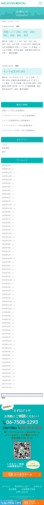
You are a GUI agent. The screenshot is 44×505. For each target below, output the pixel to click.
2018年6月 (6, 362)
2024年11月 (7, 208)
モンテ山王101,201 (14, 71)
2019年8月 (6, 316)
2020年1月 (6, 298)
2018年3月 (6, 373)
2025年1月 (6, 201)
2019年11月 (7, 305)
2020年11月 (7, 280)
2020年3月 (6, 291)
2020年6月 (6, 283)
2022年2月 (6, 269)
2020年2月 (6, 294)
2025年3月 (6, 194)
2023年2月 (6, 255)
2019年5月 (6, 326)
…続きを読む (13, 53)
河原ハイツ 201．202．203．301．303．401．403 (20, 34)
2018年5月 (6, 366)
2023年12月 (7, 233)
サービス (6, 486)
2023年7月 (6, 251)
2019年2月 (6, 334)
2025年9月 (6, 183)
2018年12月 (7, 341)
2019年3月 (6, 330)
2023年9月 (6, 244)
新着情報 (5, 148)
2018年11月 (7, 344)
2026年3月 (6, 165)
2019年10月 (7, 309)
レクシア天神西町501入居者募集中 (16, 120)
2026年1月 (6, 169)
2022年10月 (7, 258)
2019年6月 (6, 323)
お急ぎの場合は (21, 427)
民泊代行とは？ (22, 486)
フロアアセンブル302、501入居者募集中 (18, 130)
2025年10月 (7, 180)
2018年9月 (6, 351)
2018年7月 (6, 359)
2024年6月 (6, 223)
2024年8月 (6, 215)
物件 (18, 26)
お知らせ (38, 486)
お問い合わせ (22, 492)
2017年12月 (7, 384)
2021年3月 (6, 273)
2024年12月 (7, 205)
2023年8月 (6, 248)
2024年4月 (6, 226)
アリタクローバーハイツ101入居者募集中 (18, 115)
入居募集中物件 (28, 489)
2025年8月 (6, 187)
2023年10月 (7, 240)
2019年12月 (7, 301)
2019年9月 (6, 312)
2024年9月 (6, 212)
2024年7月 (6, 219)
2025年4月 (6, 190)
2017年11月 (7, 387)
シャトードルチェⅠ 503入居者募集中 (17, 125)
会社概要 (13, 489)
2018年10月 (7, 348)
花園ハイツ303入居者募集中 (13, 110)
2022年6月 (6, 266)
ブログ (4, 144)
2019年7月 (6, 319)
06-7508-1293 (22, 422)
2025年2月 (6, 197)
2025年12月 (7, 172)
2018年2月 (6, 377)
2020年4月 (6, 287)
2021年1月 (6, 276)
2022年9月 (6, 262)
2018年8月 (6, 355)
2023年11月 (7, 237)
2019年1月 (6, 337)
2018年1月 (6, 380)
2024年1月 (6, 230)
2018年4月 (6, 369)
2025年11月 (7, 176)
